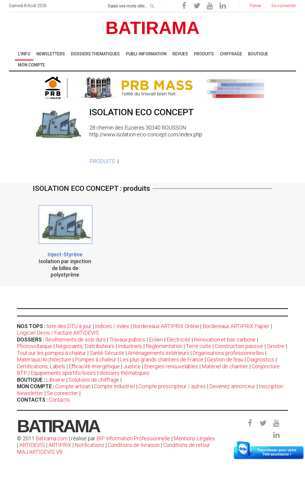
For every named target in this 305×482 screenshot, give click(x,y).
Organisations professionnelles (228, 353)
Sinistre (275, 346)
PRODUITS (102, 161)
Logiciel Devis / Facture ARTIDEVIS (58, 333)
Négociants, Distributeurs (85, 346)
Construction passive (239, 346)
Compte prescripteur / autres (172, 386)
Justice (132, 366)
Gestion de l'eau (225, 359)
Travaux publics (127, 339)
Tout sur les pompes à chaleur (51, 353)
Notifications (90, 445)
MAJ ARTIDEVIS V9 (39, 452)
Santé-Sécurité (107, 353)
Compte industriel (114, 386)
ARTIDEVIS (32, 445)
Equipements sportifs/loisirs (63, 373)
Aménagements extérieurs (158, 353)
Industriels (130, 346)
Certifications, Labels (41, 366)
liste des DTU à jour (68, 326)
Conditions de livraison (134, 445)
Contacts (59, 400)
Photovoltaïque (34, 346)
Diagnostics (260, 359)
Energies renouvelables (171, 366)
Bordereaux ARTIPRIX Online (166, 326)
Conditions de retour (186, 445)
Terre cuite (198, 346)
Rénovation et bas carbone (225, 339)
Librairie (55, 380)
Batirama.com (52, 438)
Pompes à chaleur (95, 359)
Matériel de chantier (225, 366)
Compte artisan (73, 386)
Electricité (178, 339)
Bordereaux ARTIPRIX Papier (236, 326)
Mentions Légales (194, 438)
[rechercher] (152, 5)
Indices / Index (112, 326)
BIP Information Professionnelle (133, 438)
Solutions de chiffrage (94, 380)
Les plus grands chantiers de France (161, 359)
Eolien (156, 339)
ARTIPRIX (60, 445)
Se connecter (62, 393)
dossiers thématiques (124, 373)
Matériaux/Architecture (44, 359)
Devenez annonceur (232, 386)
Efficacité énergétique (94, 366)
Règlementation (164, 346)
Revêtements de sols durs (75, 339)
